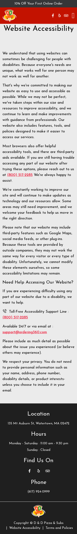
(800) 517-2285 (20, 175)
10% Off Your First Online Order (38, 3)
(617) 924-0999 (39, 491)
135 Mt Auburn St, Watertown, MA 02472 (38, 423)
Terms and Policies (59, 528)
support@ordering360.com (24, 332)
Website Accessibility (24, 528)
